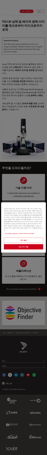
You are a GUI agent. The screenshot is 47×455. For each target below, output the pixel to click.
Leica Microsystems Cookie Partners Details (19, 233)
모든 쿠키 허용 (23, 247)
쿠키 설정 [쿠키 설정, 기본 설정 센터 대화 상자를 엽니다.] (23, 240)
